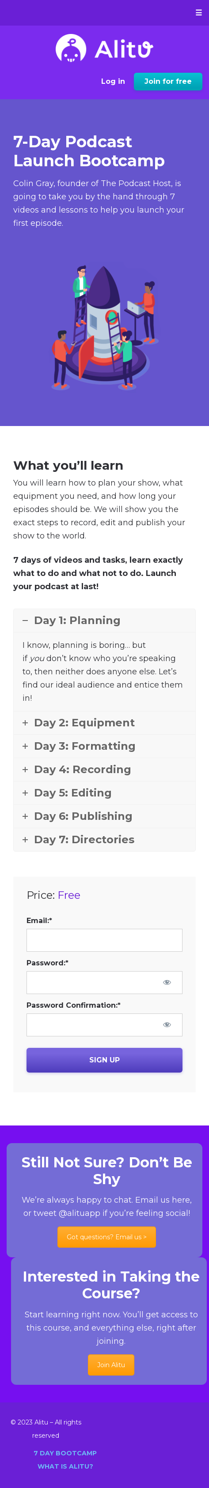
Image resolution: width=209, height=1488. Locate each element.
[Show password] (167, 982)
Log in (113, 81)
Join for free (168, 81)
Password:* (47, 963)
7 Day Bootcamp (65, 1453)
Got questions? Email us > (107, 1237)
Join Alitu (111, 1365)
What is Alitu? (65, 1466)
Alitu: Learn (104, 48)
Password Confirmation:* (74, 1005)
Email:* (39, 920)
